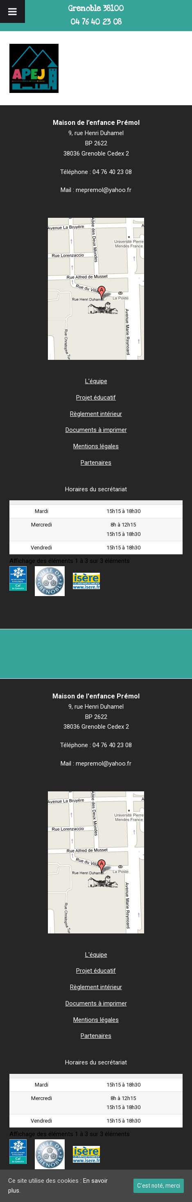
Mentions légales (96, 446)
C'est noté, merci (158, 1185)
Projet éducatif (96, 397)
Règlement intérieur (96, 414)
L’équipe (96, 381)
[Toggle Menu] (12, 11)
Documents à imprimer (96, 430)
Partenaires (96, 462)
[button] (178, 68)
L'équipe (96, 954)
